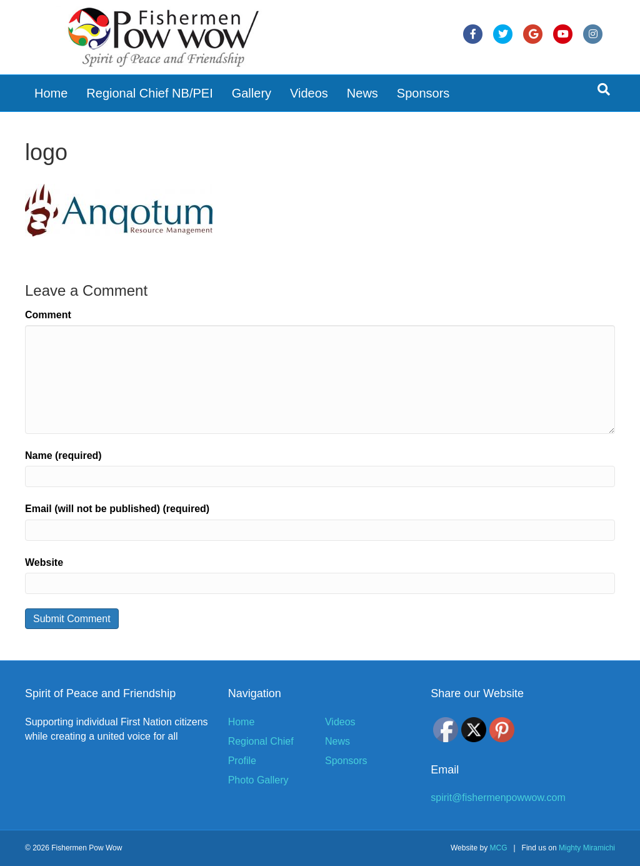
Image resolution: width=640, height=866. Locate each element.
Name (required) (63, 455)
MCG (498, 847)
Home (51, 93)
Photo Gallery (258, 780)
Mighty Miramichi (587, 847)
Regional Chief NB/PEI (149, 93)
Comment (48, 315)
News (362, 93)
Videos (309, 93)
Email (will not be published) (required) (117, 508)
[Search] (603, 89)
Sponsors (423, 93)
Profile (242, 760)
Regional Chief (261, 741)
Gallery (251, 93)
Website (44, 562)
